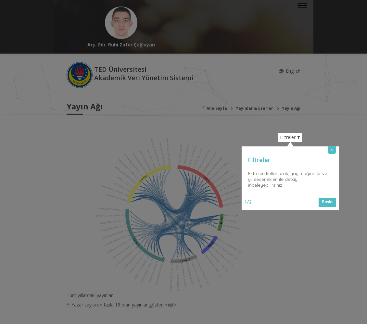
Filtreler (290, 137)
